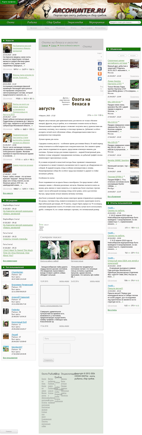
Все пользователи (10, 358)
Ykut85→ (111, 208)
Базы (47, 28)
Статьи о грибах (57, 384)
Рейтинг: (15, 275)
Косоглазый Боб (19, 322)
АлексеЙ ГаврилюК (21, 297)
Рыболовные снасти (51, 389)
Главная (45, 45)
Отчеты (73, 28)
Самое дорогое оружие (23, 165)
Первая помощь (64, 387)
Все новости (8, 193)
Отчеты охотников (44, 403)
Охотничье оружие (44, 408)
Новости (10, 40)
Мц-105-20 (112, 142)
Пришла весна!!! (115, 288)
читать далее (64, 281)
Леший (15, 334)
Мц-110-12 (112, 122)
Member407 (17, 347)
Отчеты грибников (57, 400)
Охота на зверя (44, 388)
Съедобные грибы (57, 390)
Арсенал (33, 28)
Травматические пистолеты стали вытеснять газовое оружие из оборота (21, 138)
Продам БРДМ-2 (115, 177)
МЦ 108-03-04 (114, 102)
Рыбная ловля (51, 384)
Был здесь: (16, 277)
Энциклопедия (75, 22)
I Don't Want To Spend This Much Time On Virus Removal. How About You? (18, 253)
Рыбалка (32, 22)
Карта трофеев (87, 28)
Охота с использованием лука (51, 306)
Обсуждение (7, 69)
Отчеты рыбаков (51, 401)
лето (41, 228)
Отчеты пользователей (121, 203)
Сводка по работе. (116, 210)
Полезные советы (64, 392)
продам (133, 55)
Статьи (54, 45)
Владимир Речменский (22, 285)
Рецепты (64, 395)
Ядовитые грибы (57, 395)
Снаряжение (44, 419)
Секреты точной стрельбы (15, 239)
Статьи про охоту (44, 414)
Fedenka (15, 310)
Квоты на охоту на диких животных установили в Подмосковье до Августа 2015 (16, 109)
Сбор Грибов (54, 22)
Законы (64, 379)
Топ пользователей (15, 267)
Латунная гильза (77, 261)
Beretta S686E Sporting (118, 160)
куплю (122, 55)
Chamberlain (17, 272)
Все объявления (114, 197)
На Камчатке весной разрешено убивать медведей (22, 48)
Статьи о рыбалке (51, 395)
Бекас (41, 227)
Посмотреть (134, 76)
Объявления (60, 28)
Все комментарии (10, 261)
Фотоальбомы (100, 28)
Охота (10, 22)
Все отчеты (112, 310)
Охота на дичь (44, 381)
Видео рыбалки (51, 380)
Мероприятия (96, 22)
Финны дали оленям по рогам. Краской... (23, 76)
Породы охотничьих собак (44, 423)
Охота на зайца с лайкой (49, 261)
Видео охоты (44, 394)
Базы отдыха (64, 382)
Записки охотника (44, 399)
